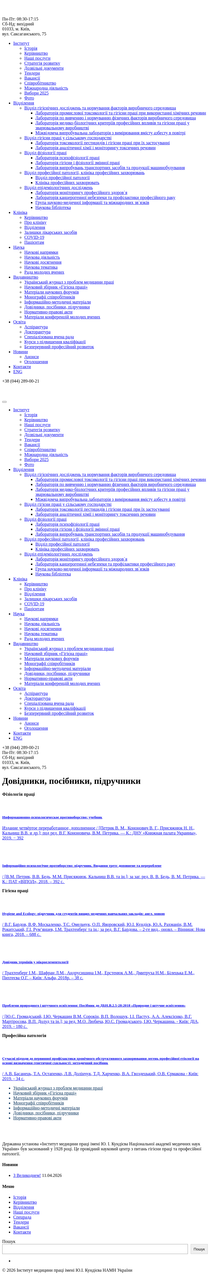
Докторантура (37, 331)
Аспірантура (36, 326)
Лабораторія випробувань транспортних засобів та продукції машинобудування (110, 167)
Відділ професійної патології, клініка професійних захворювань (84, 172)
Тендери (32, 73)
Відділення (23, 103)
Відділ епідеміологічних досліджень (58, 187)
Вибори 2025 (36, 93)
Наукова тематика (40, 267)
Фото (29, 98)
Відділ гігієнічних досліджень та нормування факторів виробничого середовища (100, 108)
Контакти (22, 366)
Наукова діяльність (42, 257)
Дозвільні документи (44, 68)
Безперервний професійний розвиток (59, 346)
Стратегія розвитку (42, 63)
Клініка (20, 212)
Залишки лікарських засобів (50, 232)
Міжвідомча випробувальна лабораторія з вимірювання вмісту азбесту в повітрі (110, 132)
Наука (18, 247)
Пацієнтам (34, 242)
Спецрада (22, 1217)
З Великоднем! (27, 1175)
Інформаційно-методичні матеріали (57, 302)
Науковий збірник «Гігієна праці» (56, 287)
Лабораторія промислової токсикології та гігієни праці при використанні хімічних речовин (120, 113)
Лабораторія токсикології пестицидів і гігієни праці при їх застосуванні (102, 142)
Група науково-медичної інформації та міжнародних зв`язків (92, 202)
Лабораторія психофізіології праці (67, 157)
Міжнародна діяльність (46, 88)
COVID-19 (34, 237)
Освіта (19, 322)
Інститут (21, 43)
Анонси (31, 356)
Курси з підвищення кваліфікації (55, 341)
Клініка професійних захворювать (67, 182)
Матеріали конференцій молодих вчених (62, 317)
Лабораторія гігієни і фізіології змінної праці (77, 162)
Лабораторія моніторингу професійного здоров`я (81, 192)
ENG (17, 371)
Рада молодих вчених (44, 272)
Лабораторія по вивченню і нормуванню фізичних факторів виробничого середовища (115, 118)
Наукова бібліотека (53, 207)
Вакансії (32, 78)
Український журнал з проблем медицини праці (69, 282)
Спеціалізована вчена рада (49, 336)
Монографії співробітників (49, 297)
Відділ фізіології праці (45, 152)
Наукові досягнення (43, 262)
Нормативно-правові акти (48, 312)
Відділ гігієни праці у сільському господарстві (68, 137)
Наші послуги (37, 58)
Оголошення (36, 361)
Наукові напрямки (41, 252)
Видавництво (25, 277)
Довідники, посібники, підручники (57, 307)
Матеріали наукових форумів (51, 292)
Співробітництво (40, 83)
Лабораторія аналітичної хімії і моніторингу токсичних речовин (95, 147)
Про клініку (35, 222)
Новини (20, 351)
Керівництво (36, 53)
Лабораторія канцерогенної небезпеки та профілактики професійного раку (105, 197)
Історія (30, 48)
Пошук (8, 1241)
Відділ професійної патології (62, 177)
